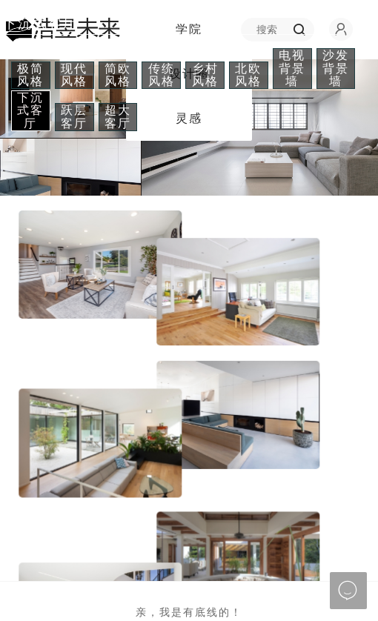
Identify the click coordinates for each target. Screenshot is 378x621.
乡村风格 (205, 75)
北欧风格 (248, 75)
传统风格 (161, 75)
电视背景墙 (292, 68)
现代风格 (74, 75)
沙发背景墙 (335, 68)
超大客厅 (118, 117)
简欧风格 (118, 75)
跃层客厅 (74, 117)
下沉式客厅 (30, 110)
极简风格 (30, 75)
